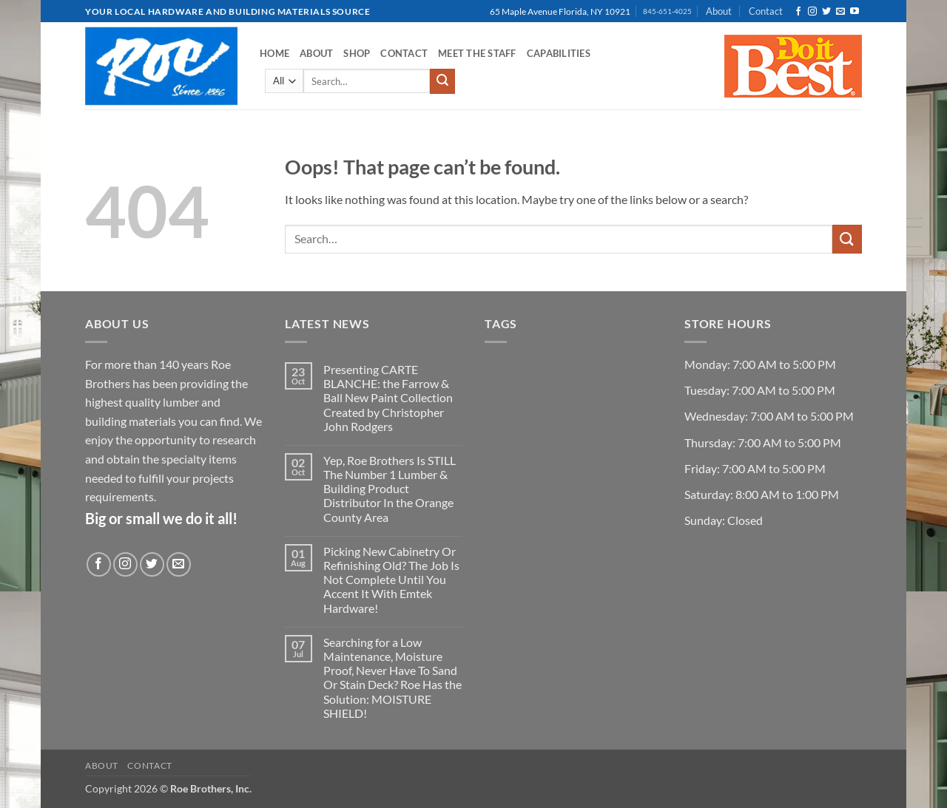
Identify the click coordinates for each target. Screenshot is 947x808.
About (719, 11)
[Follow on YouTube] (854, 12)
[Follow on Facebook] (798, 12)
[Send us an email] (840, 12)
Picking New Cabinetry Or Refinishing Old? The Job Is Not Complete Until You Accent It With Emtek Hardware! (391, 579)
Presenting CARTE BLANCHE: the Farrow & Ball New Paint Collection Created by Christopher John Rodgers (388, 397)
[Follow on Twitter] (826, 12)
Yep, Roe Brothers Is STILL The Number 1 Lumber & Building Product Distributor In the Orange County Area (389, 488)
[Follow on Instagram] (812, 12)
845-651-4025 (667, 11)
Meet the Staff (477, 53)
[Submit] (442, 81)
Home (274, 53)
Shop (356, 53)
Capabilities (558, 53)
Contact (766, 11)
